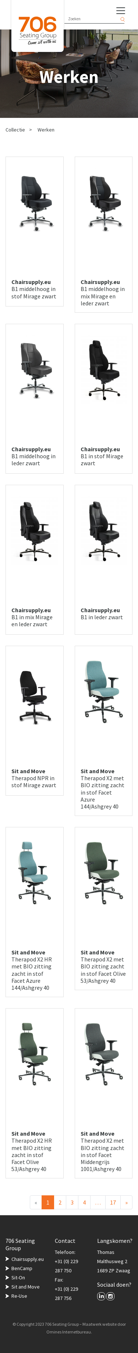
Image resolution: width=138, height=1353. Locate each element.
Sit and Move (25, 1286)
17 (113, 1202)
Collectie (15, 129)
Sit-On (18, 1277)
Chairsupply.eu (27, 1259)
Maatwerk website (99, 1324)
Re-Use (19, 1296)
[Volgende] (126, 1202)
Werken (46, 129)
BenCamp (21, 1268)
